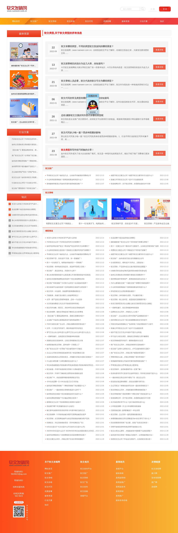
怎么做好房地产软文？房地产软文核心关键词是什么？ (26, 172)
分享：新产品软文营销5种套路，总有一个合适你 (64, 299)
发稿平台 (84, 496)
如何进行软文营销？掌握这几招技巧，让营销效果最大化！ (132, 435)
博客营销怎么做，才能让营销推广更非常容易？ (128, 357)
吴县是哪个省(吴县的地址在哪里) (123, 238)
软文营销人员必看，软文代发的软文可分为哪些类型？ (87, 81)
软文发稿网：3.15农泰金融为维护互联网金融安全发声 (66, 414)
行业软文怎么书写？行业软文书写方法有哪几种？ (26, 183)
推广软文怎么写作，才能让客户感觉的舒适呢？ (128, 353)
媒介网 (154, 473)
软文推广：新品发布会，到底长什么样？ (61, 271)
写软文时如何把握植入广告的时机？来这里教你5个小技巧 (132, 324)
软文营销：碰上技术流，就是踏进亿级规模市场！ (129, 299)
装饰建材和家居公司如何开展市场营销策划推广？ (65, 184)
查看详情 (159, 50)
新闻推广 (120, 496)
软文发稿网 (156, 469)
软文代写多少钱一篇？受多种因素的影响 (81, 132)
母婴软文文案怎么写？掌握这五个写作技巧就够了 (60, 223)
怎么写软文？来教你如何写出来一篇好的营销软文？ (130, 386)
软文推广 (34, 21)
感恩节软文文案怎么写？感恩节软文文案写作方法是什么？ (132, 175)
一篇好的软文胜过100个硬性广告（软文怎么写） (129, 377)
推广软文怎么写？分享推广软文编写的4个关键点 (64, 349)
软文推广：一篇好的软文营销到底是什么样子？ (64, 390)
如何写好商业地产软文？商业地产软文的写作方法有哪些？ (68, 246)
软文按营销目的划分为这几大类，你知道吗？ (83, 63)
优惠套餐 (107, 21)
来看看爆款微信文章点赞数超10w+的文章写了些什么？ (131, 419)
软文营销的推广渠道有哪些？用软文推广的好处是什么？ (131, 394)
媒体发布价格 (121, 500)
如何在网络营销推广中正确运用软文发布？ (62, 398)
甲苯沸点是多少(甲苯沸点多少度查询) (124, 365)
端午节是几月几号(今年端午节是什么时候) (126, 332)
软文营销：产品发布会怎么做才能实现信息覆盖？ (158, 223)
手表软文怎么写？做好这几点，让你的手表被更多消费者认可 (69, 175)
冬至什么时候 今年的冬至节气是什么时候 (62, 238)
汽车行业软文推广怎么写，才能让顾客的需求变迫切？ (66, 324)
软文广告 (84, 482)
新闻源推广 (120, 482)
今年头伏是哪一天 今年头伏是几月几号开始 (62, 382)
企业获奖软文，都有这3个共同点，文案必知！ (128, 262)
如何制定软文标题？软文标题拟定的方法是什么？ (65, 394)
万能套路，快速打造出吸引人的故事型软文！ (63, 295)
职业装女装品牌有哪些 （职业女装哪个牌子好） (128, 382)
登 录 (165, 9)
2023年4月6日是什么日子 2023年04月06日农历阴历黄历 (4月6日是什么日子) (71, 431)
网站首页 (16, 21)
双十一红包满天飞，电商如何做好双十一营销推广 (93, 223)
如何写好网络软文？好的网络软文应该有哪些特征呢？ (66, 435)
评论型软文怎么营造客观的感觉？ (123, 291)
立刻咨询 (19, 502)
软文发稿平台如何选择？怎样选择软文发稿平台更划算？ (67, 287)
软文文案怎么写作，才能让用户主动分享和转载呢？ (65, 439)
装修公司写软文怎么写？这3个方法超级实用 (127, 180)
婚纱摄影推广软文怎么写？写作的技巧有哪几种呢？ (130, 242)
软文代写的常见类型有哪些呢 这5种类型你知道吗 (85, 98)
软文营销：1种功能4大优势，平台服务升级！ (127, 295)
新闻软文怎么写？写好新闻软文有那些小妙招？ (64, 402)
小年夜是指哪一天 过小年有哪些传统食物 (126, 406)
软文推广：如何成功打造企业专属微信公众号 (127, 258)
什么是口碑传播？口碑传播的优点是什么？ (62, 361)
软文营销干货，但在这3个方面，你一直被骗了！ (125, 223)
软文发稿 (84, 491)
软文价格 (71, 21)
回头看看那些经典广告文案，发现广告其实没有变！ (130, 423)
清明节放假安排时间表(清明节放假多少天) (126, 427)
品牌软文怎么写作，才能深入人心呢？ (125, 312)
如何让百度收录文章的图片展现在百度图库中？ (128, 275)
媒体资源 (125, 21)
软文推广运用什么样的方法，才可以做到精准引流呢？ (130, 349)
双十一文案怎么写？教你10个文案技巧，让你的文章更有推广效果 (135, 246)
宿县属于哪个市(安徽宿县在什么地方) (60, 406)
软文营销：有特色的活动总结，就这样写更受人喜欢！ (66, 267)
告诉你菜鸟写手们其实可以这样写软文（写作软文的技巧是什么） (135, 373)
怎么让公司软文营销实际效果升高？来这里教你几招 (65, 353)
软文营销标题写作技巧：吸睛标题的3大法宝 (127, 341)
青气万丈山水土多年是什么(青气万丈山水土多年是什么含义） (69, 332)
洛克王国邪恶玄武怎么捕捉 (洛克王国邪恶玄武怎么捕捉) (131, 304)
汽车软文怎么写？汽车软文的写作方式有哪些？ (64, 242)
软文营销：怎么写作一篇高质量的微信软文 (126, 414)
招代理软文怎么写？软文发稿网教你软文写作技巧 (129, 320)
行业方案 (144, 21)
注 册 (153, 9)
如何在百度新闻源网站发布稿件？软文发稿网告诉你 (65, 279)
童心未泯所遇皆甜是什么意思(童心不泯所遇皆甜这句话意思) (69, 275)
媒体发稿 (120, 473)
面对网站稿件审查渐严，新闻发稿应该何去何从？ (129, 279)
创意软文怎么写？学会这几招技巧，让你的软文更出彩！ (131, 439)
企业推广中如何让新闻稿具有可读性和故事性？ (64, 320)
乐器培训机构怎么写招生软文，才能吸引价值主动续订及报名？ (70, 357)
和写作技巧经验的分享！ (77, 150)
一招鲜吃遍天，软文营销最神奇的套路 (125, 308)
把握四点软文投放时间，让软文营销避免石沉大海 (65, 341)
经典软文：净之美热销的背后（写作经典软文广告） (65, 423)
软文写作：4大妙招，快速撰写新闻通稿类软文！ (64, 291)
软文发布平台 (86, 469)
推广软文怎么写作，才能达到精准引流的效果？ (128, 345)
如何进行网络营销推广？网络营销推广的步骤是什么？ (66, 386)
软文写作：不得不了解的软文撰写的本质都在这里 (65, 373)
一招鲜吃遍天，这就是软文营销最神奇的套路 (63, 336)
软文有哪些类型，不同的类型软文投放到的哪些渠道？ (87, 46)
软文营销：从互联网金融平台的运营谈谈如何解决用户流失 (68, 419)
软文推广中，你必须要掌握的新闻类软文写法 (63, 377)
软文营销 (52, 21)
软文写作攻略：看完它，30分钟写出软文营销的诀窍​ (66, 308)
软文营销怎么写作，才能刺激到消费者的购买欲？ (129, 390)
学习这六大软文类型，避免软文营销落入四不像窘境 (130, 336)
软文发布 (84, 487)
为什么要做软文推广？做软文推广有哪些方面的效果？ (130, 283)
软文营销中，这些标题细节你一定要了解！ (126, 369)
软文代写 (89, 21)
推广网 (154, 482)
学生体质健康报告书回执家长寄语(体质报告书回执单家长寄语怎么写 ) (71, 365)
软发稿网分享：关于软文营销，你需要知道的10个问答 (130, 184)
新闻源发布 (120, 487)
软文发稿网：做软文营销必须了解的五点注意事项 (65, 312)
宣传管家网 (156, 478)
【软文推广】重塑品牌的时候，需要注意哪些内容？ (65, 316)
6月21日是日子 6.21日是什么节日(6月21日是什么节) (66, 427)
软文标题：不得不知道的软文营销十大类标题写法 (65, 369)
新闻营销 (120, 491)
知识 (162, 21)
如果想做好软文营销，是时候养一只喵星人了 (63, 345)
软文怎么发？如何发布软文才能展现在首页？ (26, 177)
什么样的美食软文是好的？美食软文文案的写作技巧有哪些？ (69, 250)
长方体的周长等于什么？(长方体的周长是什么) (128, 402)
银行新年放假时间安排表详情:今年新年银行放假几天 (66, 410)
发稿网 (154, 487)
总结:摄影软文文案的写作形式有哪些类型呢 (82, 115)
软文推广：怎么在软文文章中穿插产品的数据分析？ (130, 316)
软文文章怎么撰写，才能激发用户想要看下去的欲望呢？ (131, 431)
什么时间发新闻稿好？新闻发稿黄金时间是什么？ (65, 180)
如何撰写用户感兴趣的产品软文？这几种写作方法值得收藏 (26, 166)
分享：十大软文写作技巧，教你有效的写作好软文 (65, 328)
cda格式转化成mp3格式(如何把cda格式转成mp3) (129, 271)
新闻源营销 (120, 478)
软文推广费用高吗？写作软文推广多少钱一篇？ (26, 188)
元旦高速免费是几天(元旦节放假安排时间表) (63, 304)
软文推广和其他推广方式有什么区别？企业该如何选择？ (67, 283)
